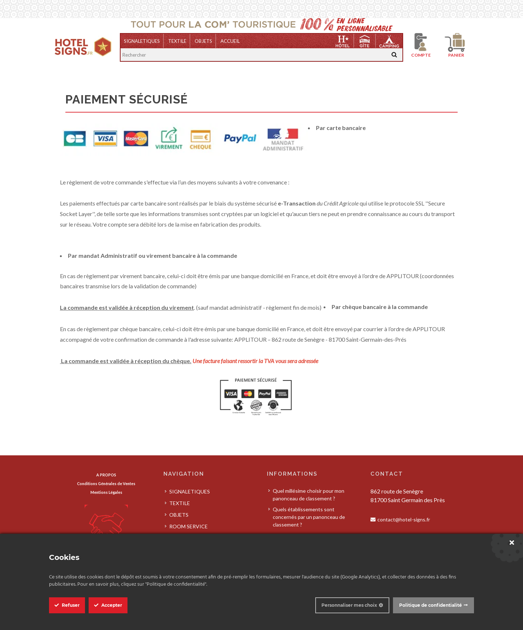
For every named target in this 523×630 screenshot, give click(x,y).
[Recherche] (394, 54)
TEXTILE (177, 41)
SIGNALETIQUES (142, 41)
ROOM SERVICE (188, 526)
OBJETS (203, 41)
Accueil (230, 41)
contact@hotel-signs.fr (403, 519)
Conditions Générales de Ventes (106, 483)
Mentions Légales (106, 492)
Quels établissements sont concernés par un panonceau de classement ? (309, 517)
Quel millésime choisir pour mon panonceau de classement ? (308, 494)
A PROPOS (106, 474)
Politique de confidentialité (430, 605)
